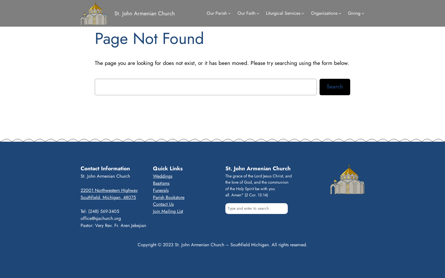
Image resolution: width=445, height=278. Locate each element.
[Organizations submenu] (340, 13)
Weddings (162, 176)
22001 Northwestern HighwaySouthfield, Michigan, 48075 (109, 194)
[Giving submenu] (363, 13)
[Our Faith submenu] (258, 13)
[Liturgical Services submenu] (302, 13)
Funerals (161, 190)
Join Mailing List (168, 211)
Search (335, 86)
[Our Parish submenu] (229, 13)
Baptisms (161, 183)
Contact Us (163, 204)
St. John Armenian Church (144, 13)
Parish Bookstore (168, 197)
